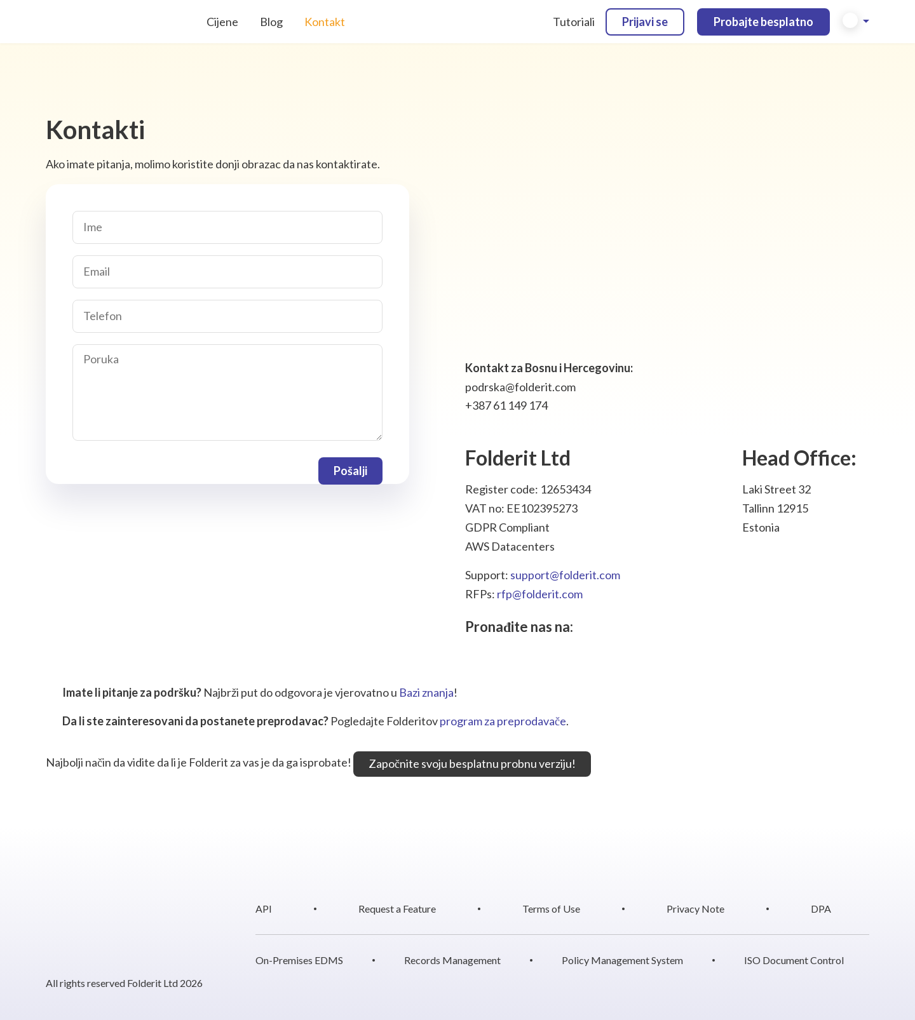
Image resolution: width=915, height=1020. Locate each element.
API (263, 909)
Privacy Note (695, 909)
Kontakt (324, 22)
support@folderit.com (565, 575)
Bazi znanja (426, 692)
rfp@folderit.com (540, 594)
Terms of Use (551, 909)
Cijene (222, 22)
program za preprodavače (503, 721)
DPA (821, 909)
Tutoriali (574, 22)
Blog (271, 22)
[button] (856, 22)
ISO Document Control (794, 960)
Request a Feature (397, 909)
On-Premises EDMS (299, 960)
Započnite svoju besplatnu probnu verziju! (472, 763)
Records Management (452, 960)
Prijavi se (645, 22)
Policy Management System (622, 960)
